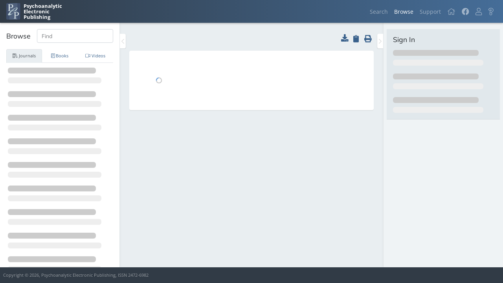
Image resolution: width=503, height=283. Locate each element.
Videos (95, 56)
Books (60, 56)
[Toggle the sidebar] (123, 41)
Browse (403, 11)
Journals (24, 56)
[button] (478, 11)
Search (379, 11)
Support (430, 11)
